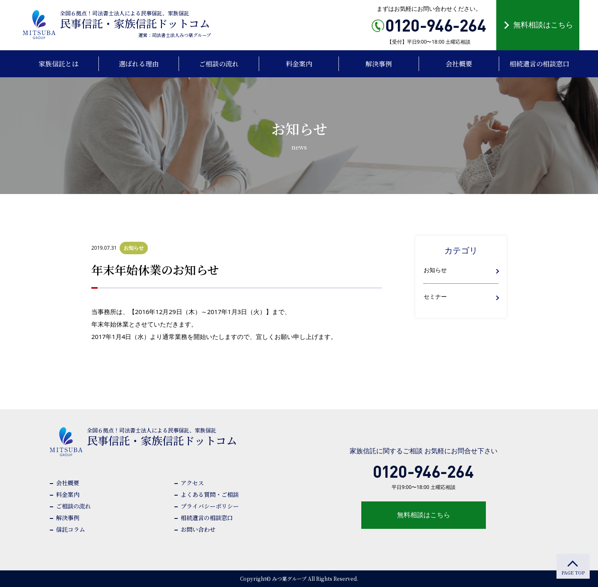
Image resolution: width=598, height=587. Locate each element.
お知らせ (435, 270)
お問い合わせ (198, 529)
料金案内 (67, 494)
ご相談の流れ (73, 506)
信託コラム (70, 529)
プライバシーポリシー (210, 506)
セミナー (435, 296)
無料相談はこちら (543, 24)
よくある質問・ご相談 (210, 494)
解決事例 (67, 517)
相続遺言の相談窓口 (207, 517)
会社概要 (67, 483)
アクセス (192, 483)
